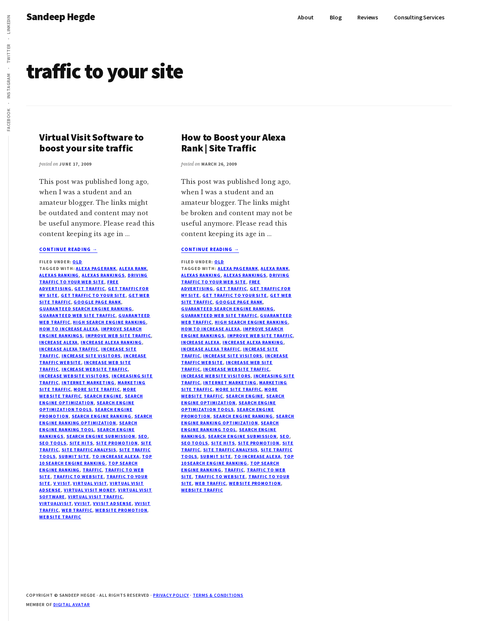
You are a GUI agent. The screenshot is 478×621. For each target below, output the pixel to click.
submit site (74, 456)
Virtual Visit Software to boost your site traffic (91, 142)
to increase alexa (115, 456)
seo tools (52, 443)
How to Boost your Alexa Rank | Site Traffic (233, 142)
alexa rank (133, 268)
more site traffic (97, 389)
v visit (61, 483)
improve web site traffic (118, 335)
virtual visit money (89, 490)
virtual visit (89, 483)
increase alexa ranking (111, 342)
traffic (92, 470)
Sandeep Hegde (60, 16)
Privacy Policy (171, 595)
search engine (102, 396)
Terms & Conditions (218, 595)
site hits (81, 443)
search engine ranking (101, 416)
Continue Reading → (68, 249)
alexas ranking (59, 275)
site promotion (116, 443)
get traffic (89, 288)
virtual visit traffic (95, 496)
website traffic (60, 517)
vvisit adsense (112, 503)
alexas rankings (103, 275)
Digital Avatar (71, 604)
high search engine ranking (109, 322)
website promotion (121, 510)
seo (143, 436)
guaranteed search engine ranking (85, 308)
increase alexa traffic (68, 349)
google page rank (97, 302)
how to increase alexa (68, 329)
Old (77, 261)
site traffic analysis (89, 449)
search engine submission (100, 436)
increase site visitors (91, 355)
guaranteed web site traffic (77, 315)
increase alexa (58, 342)
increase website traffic (95, 369)
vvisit (82, 503)
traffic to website (78, 476)
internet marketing (88, 382)
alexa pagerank (96, 268)
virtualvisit (55, 503)
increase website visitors (74, 376)
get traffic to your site (93, 295)
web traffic (77, 510)
